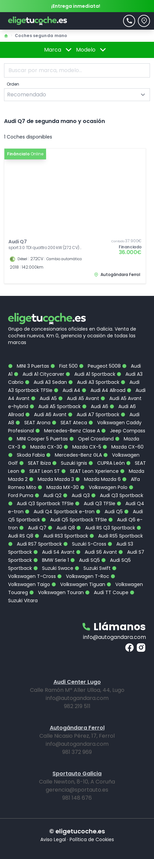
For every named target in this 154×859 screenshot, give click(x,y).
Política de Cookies (92, 839)
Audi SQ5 (85, 560)
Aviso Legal (53, 839)
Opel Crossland (91, 438)
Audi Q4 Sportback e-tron (59, 511)
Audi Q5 (109, 511)
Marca (59, 50)
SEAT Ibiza (35, 463)
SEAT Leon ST (40, 471)
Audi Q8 (61, 527)
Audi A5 (44, 398)
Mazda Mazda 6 (98, 479)
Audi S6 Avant (96, 552)
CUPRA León (106, 463)
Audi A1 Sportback (90, 374)
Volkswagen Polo (103, 487)
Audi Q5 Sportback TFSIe (74, 519)
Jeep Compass (123, 430)
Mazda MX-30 (58, 487)
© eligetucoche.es (77, 831)
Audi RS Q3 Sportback (105, 527)
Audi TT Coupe (106, 592)
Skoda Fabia (26, 455)
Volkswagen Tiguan (78, 584)
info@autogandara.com (114, 637)
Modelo (92, 50)
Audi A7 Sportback (93, 414)
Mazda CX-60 (123, 446)
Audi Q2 (48, 495)
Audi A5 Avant (78, 398)
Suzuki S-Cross (84, 544)
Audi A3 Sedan (46, 382)
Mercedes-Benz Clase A (67, 430)
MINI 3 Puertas (28, 366)
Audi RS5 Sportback (116, 535)
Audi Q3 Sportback (117, 495)
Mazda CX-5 (82, 446)
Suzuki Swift (93, 568)
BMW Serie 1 (51, 560)
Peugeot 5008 (100, 366)
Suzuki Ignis (69, 463)
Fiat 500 (64, 366)
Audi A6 (95, 406)
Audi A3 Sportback (93, 382)
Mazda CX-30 (42, 446)
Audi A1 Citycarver (39, 374)
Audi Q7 (32, 527)
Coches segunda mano (41, 35)
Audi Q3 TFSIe (95, 503)
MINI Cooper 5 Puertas (38, 438)
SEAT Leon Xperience (90, 471)
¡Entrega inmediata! (75, 6)
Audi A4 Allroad (103, 390)
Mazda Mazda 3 (51, 479)
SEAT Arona (32, 422)
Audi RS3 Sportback (61, 535)
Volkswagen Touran (56, 592)
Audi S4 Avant (54, 552)
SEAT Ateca (69, 422)
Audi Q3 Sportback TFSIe (41, 503)
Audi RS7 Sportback (35, 544)
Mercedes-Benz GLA (74, 455)
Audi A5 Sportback (55, 406)
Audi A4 (67, 390)
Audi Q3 (76, 495)
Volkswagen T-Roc (83, 576)
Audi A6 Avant (46, 414)
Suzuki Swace (53, 568)
